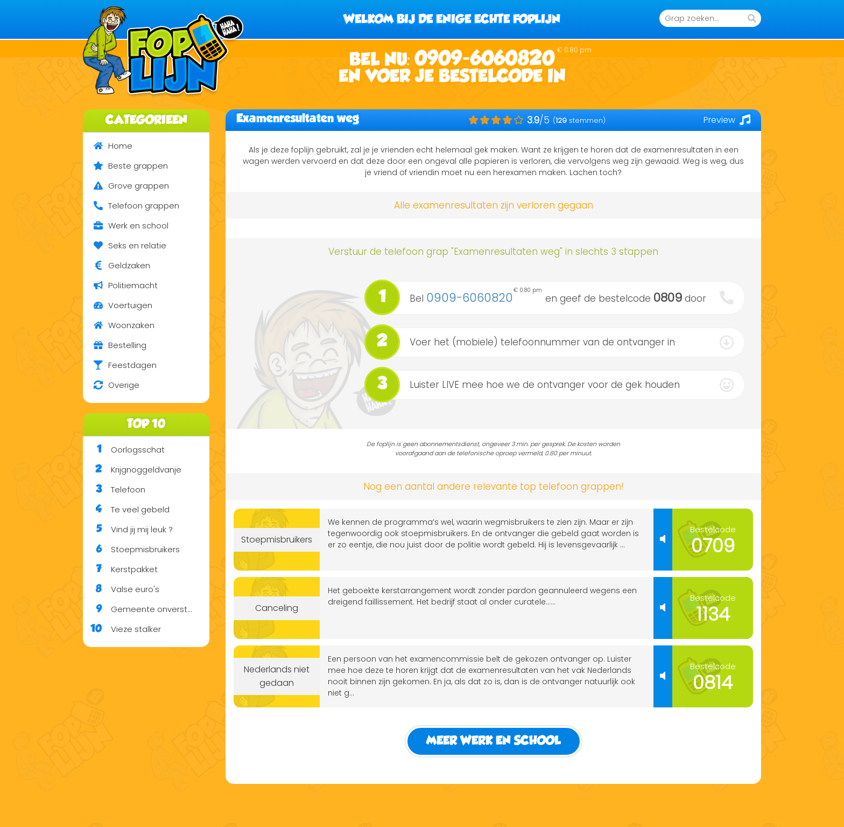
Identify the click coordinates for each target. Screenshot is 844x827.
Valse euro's (121, 589)
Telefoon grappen (131, 205)
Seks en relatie (124, 245)
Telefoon (114, 490)
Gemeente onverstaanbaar (146, 609)
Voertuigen (117, 305)
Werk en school (125, 225)
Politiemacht (120, 285)
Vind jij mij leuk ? (128, 529)
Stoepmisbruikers (131, 549)
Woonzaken (118, 325)
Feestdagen (120, 365)
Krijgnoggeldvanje (132, 470)
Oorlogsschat (124, 450)
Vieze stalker (122, 629)
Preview (727, 120)
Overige (111, 385)
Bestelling (114, 345)
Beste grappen (125, 165)
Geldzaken (116, 265)
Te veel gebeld (126, 510)
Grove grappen (126, 185)
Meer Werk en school (493, 741)
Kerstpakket (120, 569)
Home (107, 145)
